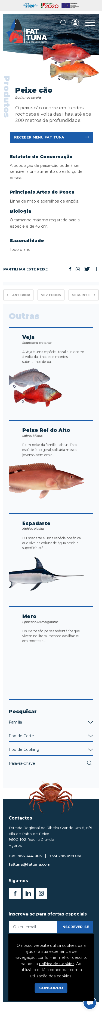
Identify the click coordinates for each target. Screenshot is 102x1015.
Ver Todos (51, 295)
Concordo (51, 988)
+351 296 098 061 (68, 865)
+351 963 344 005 (26, 865)
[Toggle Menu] (90, 23)
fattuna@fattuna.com (30, 874)
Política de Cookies (57, 964)
